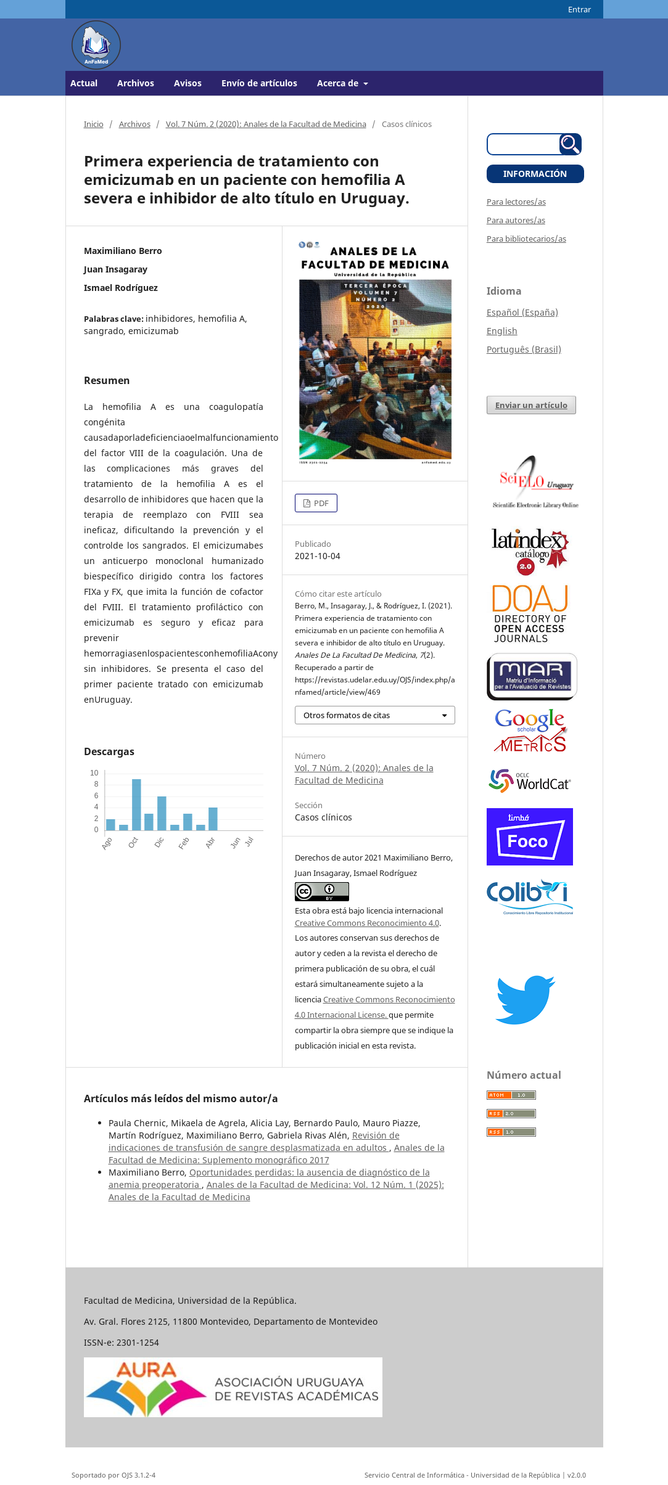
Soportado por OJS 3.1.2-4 (113, 1474)
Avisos (188, 83)
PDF (320, 503)
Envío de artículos (259, 83)
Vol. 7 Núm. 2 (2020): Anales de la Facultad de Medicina (266, 123)
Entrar (579, 9)
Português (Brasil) (524, 349)
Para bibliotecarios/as (526, 238)
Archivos (135, 83)
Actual (83, 83)
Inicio (94, 123)
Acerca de (339, 83)
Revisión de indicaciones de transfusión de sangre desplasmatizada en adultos (254, 1141)
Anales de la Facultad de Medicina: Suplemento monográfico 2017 (277, 1154)
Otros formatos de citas (346, 715)
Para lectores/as (516, 201)
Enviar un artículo (531, 405)
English (502, 331)
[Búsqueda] (528, 144)
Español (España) (522, 312)
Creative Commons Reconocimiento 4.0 (367, 922)
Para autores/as (516, 220)
